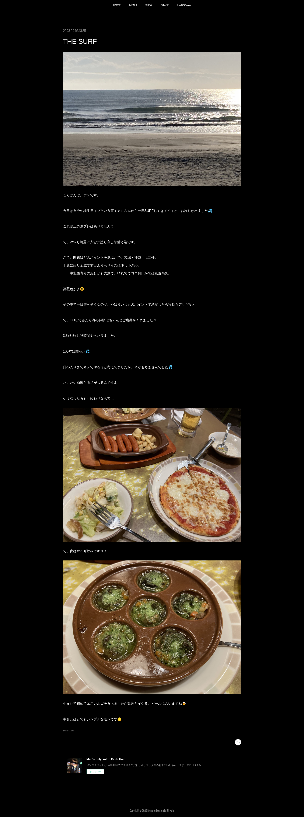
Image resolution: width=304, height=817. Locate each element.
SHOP (149, 5)
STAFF (165, 5)
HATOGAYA (184, 5)
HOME (117, 5)
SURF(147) (68, 731)
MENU (133, 5)
